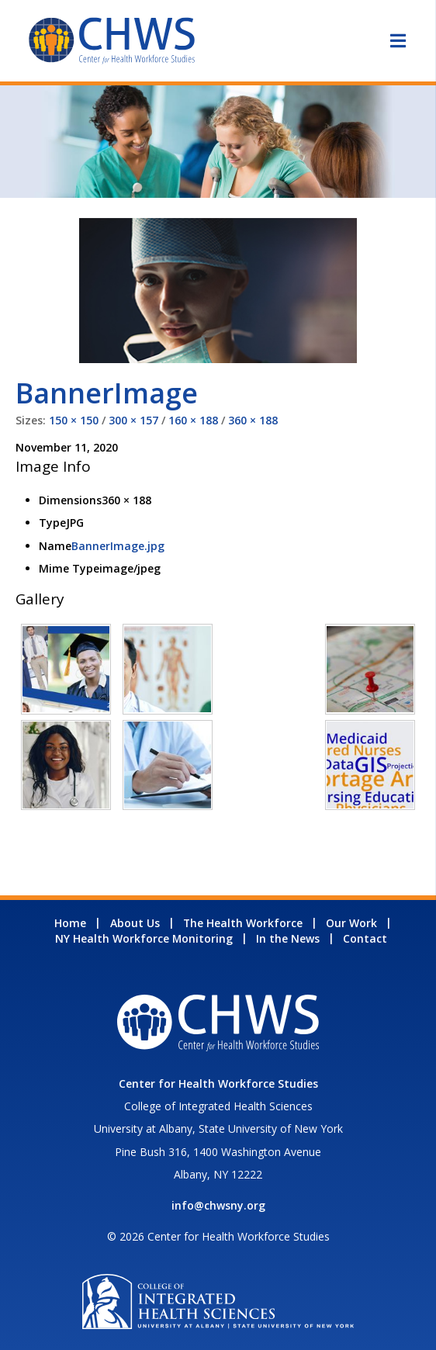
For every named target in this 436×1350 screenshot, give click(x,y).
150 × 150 (74, 420)
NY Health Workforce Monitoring (144, 938)
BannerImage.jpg (117, 545)
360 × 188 (253, 420)
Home (70, 923)
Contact (365, 938)
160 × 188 (193, 420)
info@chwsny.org (218, 1205)
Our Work (351, 923)
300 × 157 (133, 420)
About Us (135, 923)
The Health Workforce (243, 923)
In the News (288, 938)
